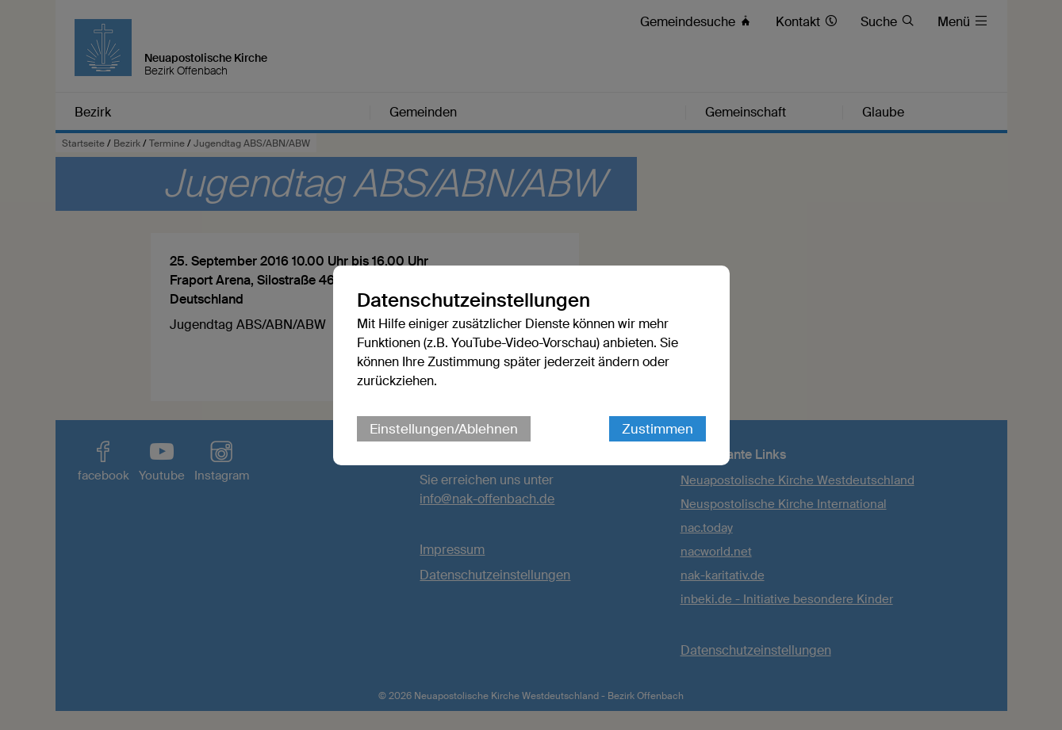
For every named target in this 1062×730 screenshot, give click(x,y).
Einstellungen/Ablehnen (444, 429)
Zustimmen (657, 429)
